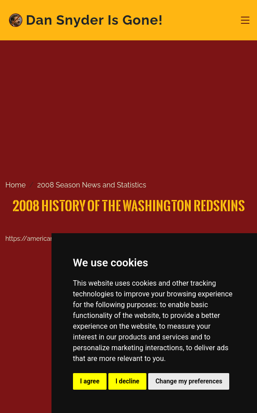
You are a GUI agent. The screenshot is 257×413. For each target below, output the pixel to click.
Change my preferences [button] (188, 381)
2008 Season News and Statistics (91, 185)
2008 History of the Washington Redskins (129, 205)
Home (15, 185)
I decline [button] (127, 381)
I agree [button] (89, 381)
